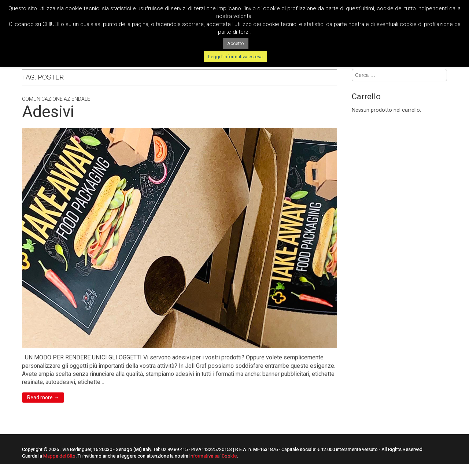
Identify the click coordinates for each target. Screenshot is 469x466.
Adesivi (48, 111)
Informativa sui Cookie (213, 456)
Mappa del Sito (59, 456)
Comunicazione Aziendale (56, 99)
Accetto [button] (235, 43)
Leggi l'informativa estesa (235, 56)
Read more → (43, 397)
